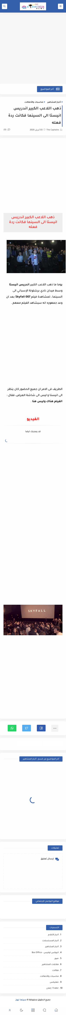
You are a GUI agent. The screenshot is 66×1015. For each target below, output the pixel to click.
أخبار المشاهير (54, 102)
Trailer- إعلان (52, 988)
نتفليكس (54, 982)
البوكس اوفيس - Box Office (45, 953)
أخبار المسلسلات (50, 941)
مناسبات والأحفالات (33, 102)
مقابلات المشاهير (50, 965)
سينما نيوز (21, 1000)
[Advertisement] (33, 48)
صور (56, 959)
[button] (41, 728)
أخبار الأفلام (53, 935)
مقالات (55, 970)
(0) (6, 130)
